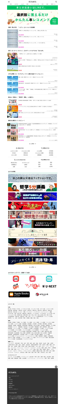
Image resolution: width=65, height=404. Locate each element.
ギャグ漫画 (23, 322)
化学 (25, 343)
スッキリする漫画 (49, 328)
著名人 (48, 349)
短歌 (26, 316)
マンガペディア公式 (27, 339)
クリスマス (10, 352)
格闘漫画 (20, 326)
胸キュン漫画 (41, 331)
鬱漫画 (41, 334)
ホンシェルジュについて (14, 376)
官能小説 (50, 310)
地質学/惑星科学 (34, 344)
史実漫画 (18, 337)
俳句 (29, 316)
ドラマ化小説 (43, 313)
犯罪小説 (17, 316)
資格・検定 (43, 356)
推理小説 (22, 316)
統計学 (44, 344)
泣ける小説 (10, 313)
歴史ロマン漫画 (11, 337)
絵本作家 (20, 318)
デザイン (20, 350)
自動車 (34, 350)
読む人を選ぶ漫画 (35, 333)
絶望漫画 (28, 333)
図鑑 (31, 318)
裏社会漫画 (51, 337)
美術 (44, 350)
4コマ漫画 (53, 325)
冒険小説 (29, 313)
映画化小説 (19, 315)
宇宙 (22, 343)
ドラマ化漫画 (11, 330)
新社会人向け (14, 162)
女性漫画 (29, 323)
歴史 (39, 162)
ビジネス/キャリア (12, 355)
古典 (15, 313)
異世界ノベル (11, 318)
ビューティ (13, 347)
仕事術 (25, 164)
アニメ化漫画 (24, 328)
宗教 (39, 166)
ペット (47, 346)
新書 (53, 350)
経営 (31, 343)
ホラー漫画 (10, 323)
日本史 (22, 346)
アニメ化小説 (35, 313)
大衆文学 (20, 310)
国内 (29, 352)
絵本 (16, 318)
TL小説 (18, 309)
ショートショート (45, 312)
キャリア (10, 356)
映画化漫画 (28, 331)
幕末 (26, 346)
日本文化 (43, 352)
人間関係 (54, 347)
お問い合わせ (11, 385)
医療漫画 (48, 325)
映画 (35, 349)
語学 (39, 356)
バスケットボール (27, 350)
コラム (52, 349)
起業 (14, 166)
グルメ (43, 346)
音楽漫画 (24, 323)
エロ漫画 (30, 328)
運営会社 (10, 387)
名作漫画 (22, 334)
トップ (22, 4)
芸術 (51, 162)
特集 (11, 4)
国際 (26, 352)
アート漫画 (33, 337)
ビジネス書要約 (16, 356)
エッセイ (20, 312)
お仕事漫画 (36, 328)
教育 (43, 347)
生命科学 (28, 344)
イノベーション (40, 358)
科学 (51, 164)
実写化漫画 (10, 333)
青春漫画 (37, 326)
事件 (36, 352)
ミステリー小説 (14, 151)
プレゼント (16, 352)
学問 (28, 343)
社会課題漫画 (19, 339)
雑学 (46, 358)
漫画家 (14, 325)
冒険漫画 (10, 325)
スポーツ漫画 (36, 322)
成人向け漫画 (37, 325)
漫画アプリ (50, 326)
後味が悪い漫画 (48, 331)
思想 (32, 352)
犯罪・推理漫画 (43, 326)
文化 (47, 352)
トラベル (52, 346)
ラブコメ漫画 (11, 336)
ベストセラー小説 (12, 315)
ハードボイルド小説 (25, 309)
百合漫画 (43, 325)
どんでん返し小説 (51, 313)
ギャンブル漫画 (11, 339)
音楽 (38, 349)
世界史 (15, 346)
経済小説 (10, 312)
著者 (49, 358)
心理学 (51, 166)
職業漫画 (30, 325)
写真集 (44, 349)
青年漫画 (51, 153)
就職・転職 (10, 358)
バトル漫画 (39, 151)
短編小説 (24, 313)
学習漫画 (34, 331)
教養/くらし (53, 4)
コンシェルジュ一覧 (35, 4)
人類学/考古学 (11, 344)
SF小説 (14, 153)
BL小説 (9, 309)
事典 (24, 318)
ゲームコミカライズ (19, 336)
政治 (20, 344)
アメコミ (15, 326)
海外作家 (10, 310)
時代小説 (26, 155)
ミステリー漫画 (17, 323)
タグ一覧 (10, 381)
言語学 (40, 343)
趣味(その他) (39, 350)
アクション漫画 (16, 328)
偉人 (12, 346)
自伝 (50, 350)
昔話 (38, 318)
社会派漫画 (16, 333)
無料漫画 (10, 328)
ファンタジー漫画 (39, 153)
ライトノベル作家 (48, 316)
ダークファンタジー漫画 (42, 337)
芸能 (41, 349)
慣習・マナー (17, 349)
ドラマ (30, 349)
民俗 (50, 352)
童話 (35, 318)
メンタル (39, 347)
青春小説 (34, 310)
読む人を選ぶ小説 (42, 315)
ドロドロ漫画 (18, 330)
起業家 (52, 358)
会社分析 (31, 356)
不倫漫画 (50, 333)
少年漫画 (51, 151)
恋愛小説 (26, 153)
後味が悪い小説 (26, 315)
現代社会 (22, 352)
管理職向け (14, 164)
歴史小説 (40, 310)
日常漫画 (50, 323)
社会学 (44, 343)
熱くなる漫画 (44, 333)
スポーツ (15, 350)
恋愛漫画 (39, 155)
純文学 (24, 310)
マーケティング (25, 162)
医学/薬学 (17, 343)
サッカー (10, 350)
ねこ (9, 347)
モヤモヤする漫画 (12, 331)
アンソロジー (29, 312)
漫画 (47, 4)
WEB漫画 (10, 326)
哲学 (39, 164)
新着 (27, 4)
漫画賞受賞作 (16, 334)
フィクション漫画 (25, 337)
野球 (47, 350)
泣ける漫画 (31, 326)
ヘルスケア (33, 347)
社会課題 (24, 358)
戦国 (19, 346)
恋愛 (12, 349)
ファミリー (26, 347)
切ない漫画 (22, 333)
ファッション (20, 347)
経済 (34, 343)
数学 (17, 344)
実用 (53, 356)
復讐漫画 (10, 334)
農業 (48, 344)
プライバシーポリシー (13, 389)
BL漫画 (9, 322)
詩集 (24, 312)
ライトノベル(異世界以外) (37, 316)
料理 (9, 349)
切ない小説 (34, 315)
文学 (54, 344)
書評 (39, 352)
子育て (49, 347)
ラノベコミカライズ (30, 336)
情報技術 (16, 358)
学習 (36, 356)
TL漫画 (18, 322)
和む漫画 (37, 334)
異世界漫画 (24, 325)
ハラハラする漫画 (26, 330)
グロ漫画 (42, 328)
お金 (26, 166)
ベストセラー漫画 (44, 330)
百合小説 (15, 312)
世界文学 (29, 310)
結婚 (46, 347)
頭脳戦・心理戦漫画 (48, 336)
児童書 (27, 318)
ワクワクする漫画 (21, 331)
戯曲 (51, 312)
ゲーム (26, 349)
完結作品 (25, 326)
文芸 (42, 4)
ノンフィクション (31, 358)
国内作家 (15, 310)
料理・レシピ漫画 (29, 334)
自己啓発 (49, 356)
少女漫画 (51, 155)
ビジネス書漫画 (35, 330)
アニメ (22, 349)
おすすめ (16, 4)
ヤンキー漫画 (47, 334)
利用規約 (10, 383)
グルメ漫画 (29, 322)
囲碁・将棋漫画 (39, 336)
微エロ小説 (49, 315)
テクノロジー (11, 343)
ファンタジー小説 (26, 151)
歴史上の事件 (31, 346)
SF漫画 (14, 322)
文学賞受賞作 (11, 316)
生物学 (23, 344)
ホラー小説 (14, 155)
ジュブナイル (37, 312)
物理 (51, 344)
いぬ (37, 346)
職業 (20, 358)
